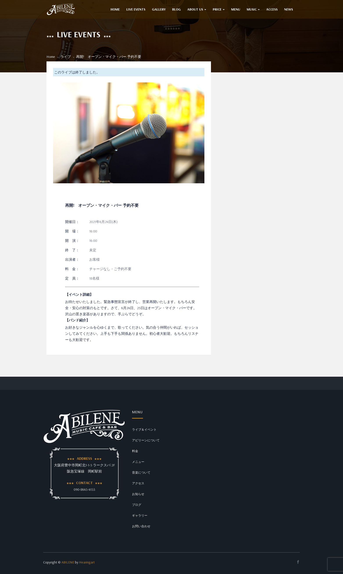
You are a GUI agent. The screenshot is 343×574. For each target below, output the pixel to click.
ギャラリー (139, 515)
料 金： (72, 269)
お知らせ (138, 494)
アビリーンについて (146, 440)
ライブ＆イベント (144, 429)
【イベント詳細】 (79, 294)
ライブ (65, 56)
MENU (235, 9)
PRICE (219, 9)
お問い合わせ (141, 526)
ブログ (136, 505)
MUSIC (253, 9)
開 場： (72, 231)
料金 (135, 451)
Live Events (135, 9)
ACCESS (272, 9)
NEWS (288, 9)
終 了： (72, 250)
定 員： (72, 278)
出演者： (72, 259)
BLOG (176, 9)
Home (50, 56)
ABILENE (67, 562)
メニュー (138, 462)
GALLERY (159, 9)
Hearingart (87, 562)
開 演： (72, 240)
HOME (115, 9)
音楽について (141, 472)
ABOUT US (196, 9)
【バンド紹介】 (77, 320)
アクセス (138, 483)
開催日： (72, 221)
